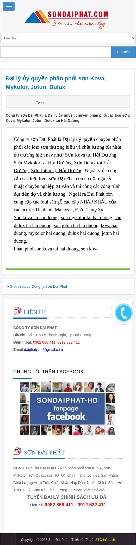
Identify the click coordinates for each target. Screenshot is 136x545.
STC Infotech (105, 540)
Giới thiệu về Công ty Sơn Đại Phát (38, 286)
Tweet (41, 102)
